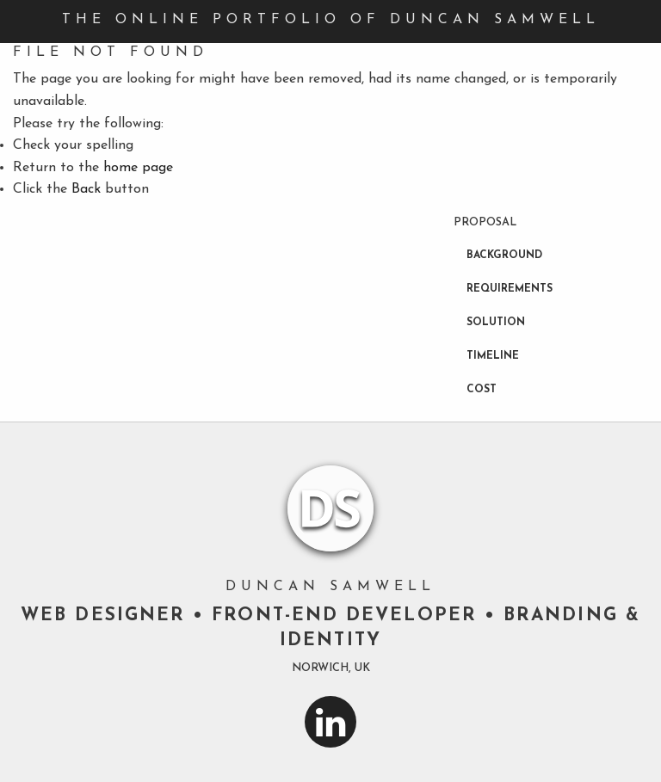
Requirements (509, 289)
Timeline (492, 356)
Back (86, 189)
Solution (495, 322)
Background (504, 255)
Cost (481, 390)
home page (138, 168)
